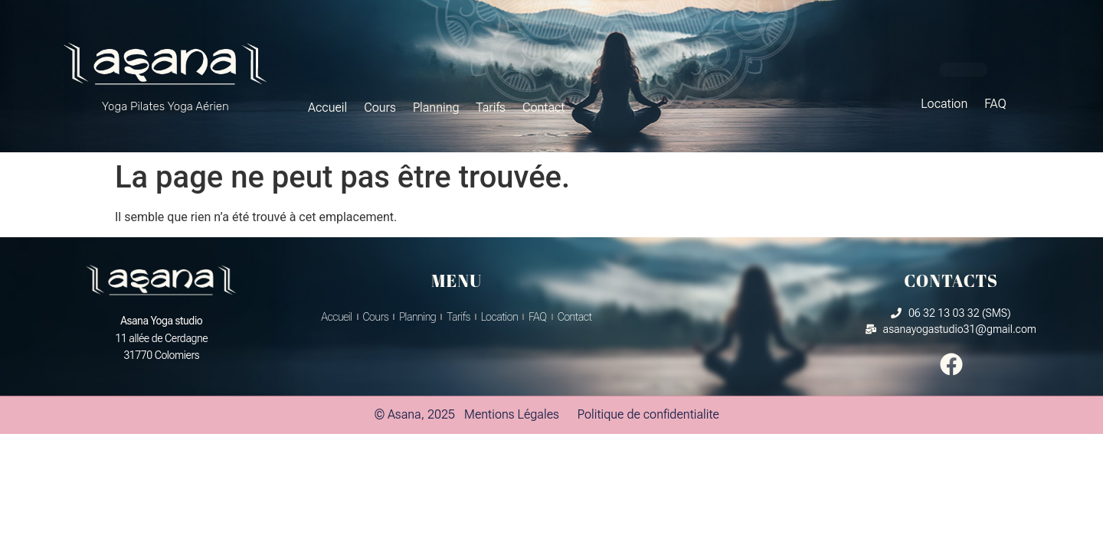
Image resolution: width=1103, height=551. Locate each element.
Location (944, 103)
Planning (436, 107)
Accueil (327, 107)
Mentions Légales (511, 414)
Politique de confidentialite (648, 414)
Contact (543, 107)
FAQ (995, 103)
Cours (380, 107)
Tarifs (491, 107)
